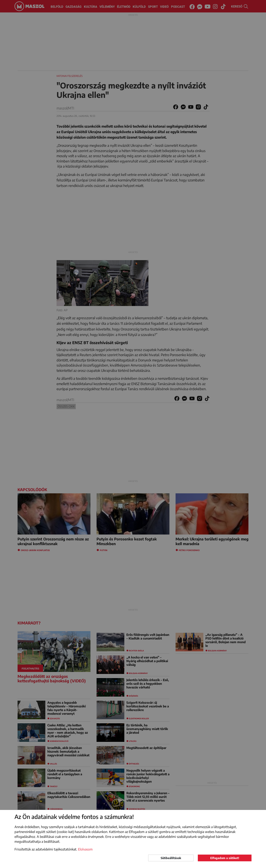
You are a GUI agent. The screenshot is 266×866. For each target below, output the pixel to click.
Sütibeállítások (171, 858)
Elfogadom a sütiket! (224, 858)
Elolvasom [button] (85, 849)
